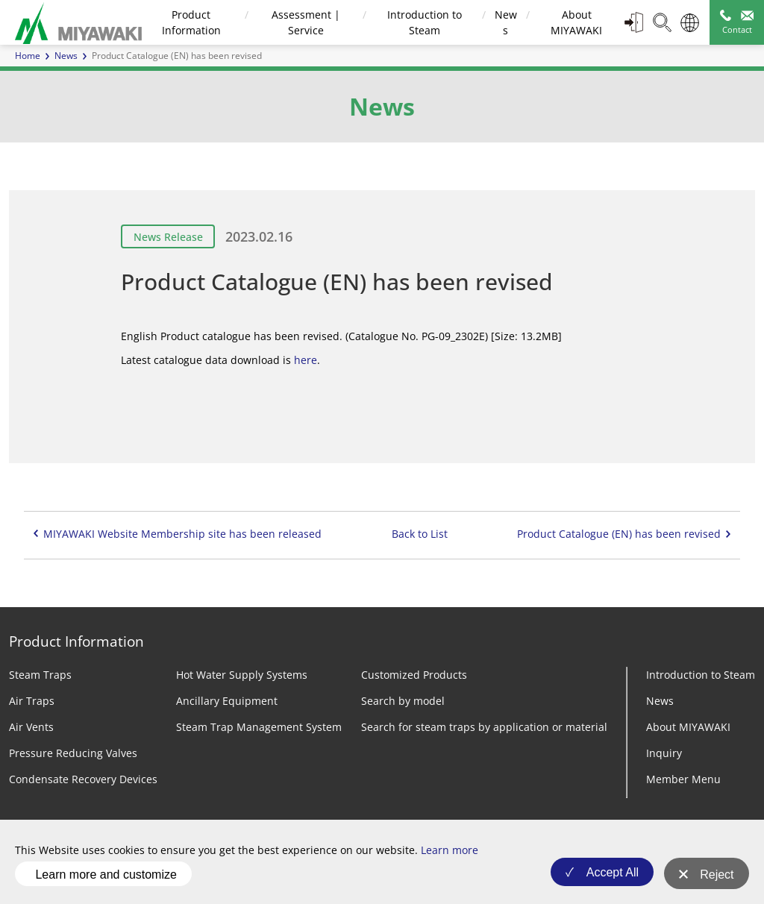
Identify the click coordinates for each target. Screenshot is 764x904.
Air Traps (31, 701)
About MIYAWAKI (688, 727)
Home (27, 55)
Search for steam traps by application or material (484, 727)
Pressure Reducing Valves (73, 753)
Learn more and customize (105, 876)
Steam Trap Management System (259, 727)
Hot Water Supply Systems (241, 675)
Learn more (449, 856)
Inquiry (664, 753)
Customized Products (414, 675)
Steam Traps (40, 675)
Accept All (608, 877)
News (66, 55)
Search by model (403, 701)
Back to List (420, 534)
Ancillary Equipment (227, 701)
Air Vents (31, 727)
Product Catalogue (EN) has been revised (619, 534)
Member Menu (683, 779)
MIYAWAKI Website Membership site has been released (182, 534)
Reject (716, 877)
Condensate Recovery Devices (83, 779)
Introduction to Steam (700, 675)
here (305, 360)
